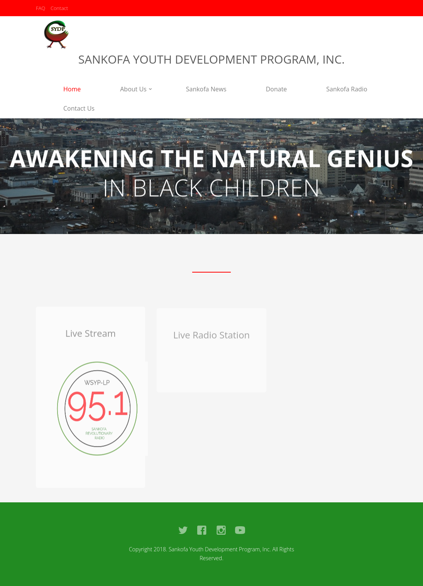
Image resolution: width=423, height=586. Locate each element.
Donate (276, 89)
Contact (59, 8)
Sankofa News (206, 89)
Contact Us (79, 108)
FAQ (40, 8)
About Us (133, 89)
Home (72, 89)
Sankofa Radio (346, 89)
